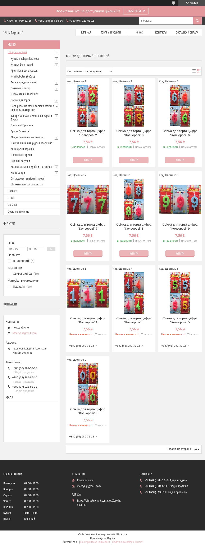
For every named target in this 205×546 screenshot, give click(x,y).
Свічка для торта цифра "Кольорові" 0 (87, 411)
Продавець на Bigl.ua (102, 538)
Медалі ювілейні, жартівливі (27, 137)
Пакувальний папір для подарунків (31, 143)
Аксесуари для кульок (23, 82)
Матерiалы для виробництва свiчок (31, 167)
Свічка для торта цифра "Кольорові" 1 (87, 320)
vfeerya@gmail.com (25, 333)
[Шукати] (197, 21)
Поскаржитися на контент (95, 542)
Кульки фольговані (22, 64)
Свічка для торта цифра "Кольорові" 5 (180, 320)
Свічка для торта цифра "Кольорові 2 (87, 133)
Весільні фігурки (20, 161)
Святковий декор (20, 88)
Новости (12, 191)
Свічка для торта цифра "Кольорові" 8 (133, 226)
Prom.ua (122, 534)
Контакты (161, 32)
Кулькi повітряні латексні (25, 59)
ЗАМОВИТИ (136, 11)
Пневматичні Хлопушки (24, 94)
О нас (139, 32)
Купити (87, 160)
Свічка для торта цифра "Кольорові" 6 (180, 133)
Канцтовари (18, 173)
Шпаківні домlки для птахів (27, 184)
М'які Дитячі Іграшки (23, 149)
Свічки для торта (20, 100)
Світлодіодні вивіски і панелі (28, 178)
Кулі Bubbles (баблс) (23, 76)
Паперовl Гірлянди (22, 125)
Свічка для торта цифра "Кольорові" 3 (133, 133)
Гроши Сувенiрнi (20, 131)
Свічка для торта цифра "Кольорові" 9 (180, 226)
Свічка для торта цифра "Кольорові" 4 (133, 320)
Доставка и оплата (187, 32)
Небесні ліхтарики (21, 155)
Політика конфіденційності (127, 542)
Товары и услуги (111, 32)
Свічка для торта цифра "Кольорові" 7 (87, 226)
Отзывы (12, 205)
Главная (86, 32)
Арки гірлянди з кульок (24, 70)
